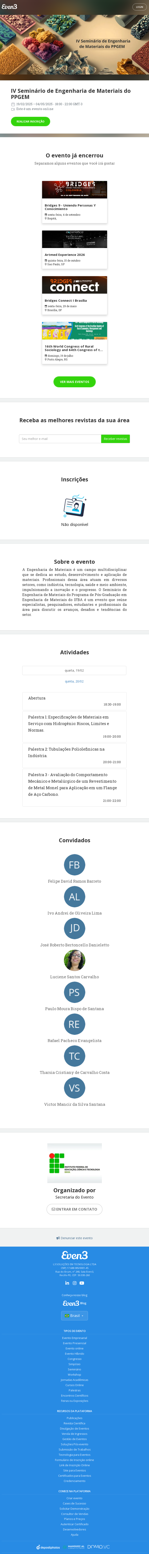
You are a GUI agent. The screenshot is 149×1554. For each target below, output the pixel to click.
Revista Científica (74, 1423)
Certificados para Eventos (74, 1476)
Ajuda (74, 1535)
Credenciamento (75, 1481)
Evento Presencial (74, 1343)
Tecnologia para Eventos (74, 1455)
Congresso (75, 1359)
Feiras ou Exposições (74, 1401)
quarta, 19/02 (74, 670)
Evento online (75, 1348)
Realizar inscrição (31, 121)
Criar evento (74, 1498)
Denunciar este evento (75, 1238)
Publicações (74, 1418)
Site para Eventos (74, 1470)
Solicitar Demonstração (74, 1509)
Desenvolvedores (74, 1530)
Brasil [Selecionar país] (74, 1315)
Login (139, 7)
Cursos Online (74, 1385)
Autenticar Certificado (75, 1524)
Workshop (74, 1375)
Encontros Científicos (74, 1395)
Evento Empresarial (74, 1338)
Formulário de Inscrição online (74, 1460)
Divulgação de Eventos (74, 1428)
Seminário (74, 1369)
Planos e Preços (74, 1519)
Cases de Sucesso (74, 1503)
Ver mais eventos (74, 382)
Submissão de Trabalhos (75, 1449)
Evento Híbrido (74, 1354)
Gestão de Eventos (74, 1439)
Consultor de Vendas (74, 1514)
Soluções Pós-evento (74, 1444)
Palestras (74, 1390)
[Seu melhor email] (60, 438)
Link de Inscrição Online (74, 1465)
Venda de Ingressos (74, 1434)
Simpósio (74, 1364)
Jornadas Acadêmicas (74, 1380)
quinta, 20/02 (74, 681)
